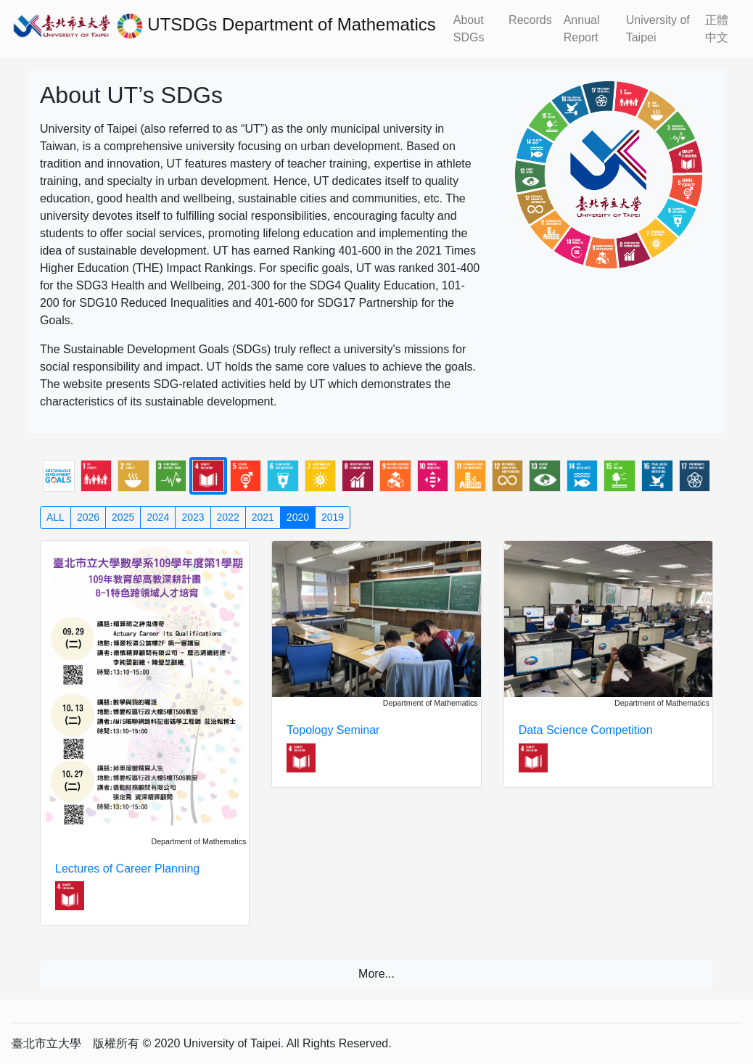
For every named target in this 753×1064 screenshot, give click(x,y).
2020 (298, 517)
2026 (88, 517)
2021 (263, 517)
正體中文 (716, 29)
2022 (228, 517)
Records (530, 20)
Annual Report (582, 29)
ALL (55, 517)
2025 (123, 517)
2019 (332, 517)
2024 (158, 517)
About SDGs (469, 29)
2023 (192, 517)
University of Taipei (658, 29)
